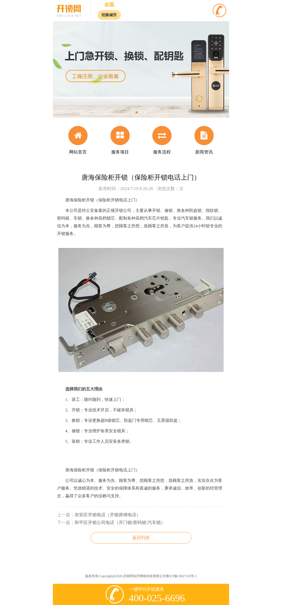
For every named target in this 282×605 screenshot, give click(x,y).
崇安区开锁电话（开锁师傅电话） (108, 514)
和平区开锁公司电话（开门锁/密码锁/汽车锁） (120, 522)
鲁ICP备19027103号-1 (181, 576)
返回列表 (141, 537)
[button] (136, 112)
